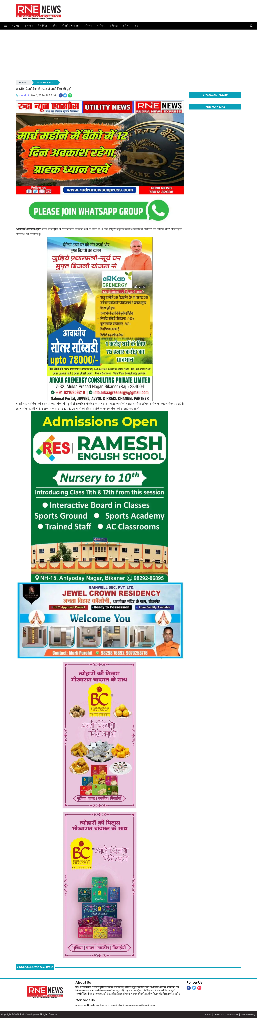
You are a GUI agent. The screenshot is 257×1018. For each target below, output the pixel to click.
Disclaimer (232, 1014)
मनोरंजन (88, 25)
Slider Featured (45, 82)
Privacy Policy (248, 1014)
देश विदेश (43, 25)
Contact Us (85, 1000)
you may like (215, 106)
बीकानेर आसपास (70, 25)
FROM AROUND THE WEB (34, 967)
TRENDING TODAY (215, 95)
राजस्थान (29, 25)
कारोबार (101, 25)
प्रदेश (55, 25)
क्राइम (137, 25)
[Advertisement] (128, 54)
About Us (83, 982)
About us (219, 1014)
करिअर (126, 25)
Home (16, 25)
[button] (5, 26)
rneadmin (24, 95)
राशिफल (114, 25)
